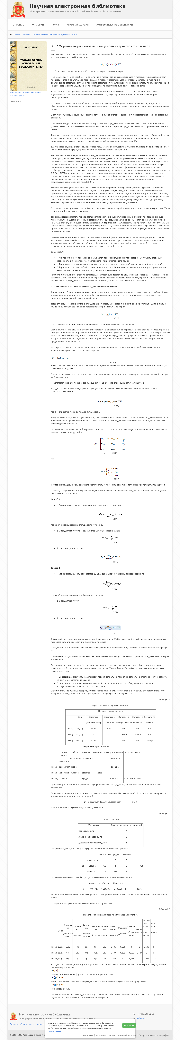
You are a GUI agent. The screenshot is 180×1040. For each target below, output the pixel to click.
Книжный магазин (78, 24)
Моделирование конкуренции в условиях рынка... (55, 34)
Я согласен (129, 1025)
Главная (16, 34)
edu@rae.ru (142, 1018)
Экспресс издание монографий (114, 24)
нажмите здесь (54, 1031)
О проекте (18, 24)
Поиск (55, 24)
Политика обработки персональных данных (31, 1024)
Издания (27, 34)
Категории (38, 24)
